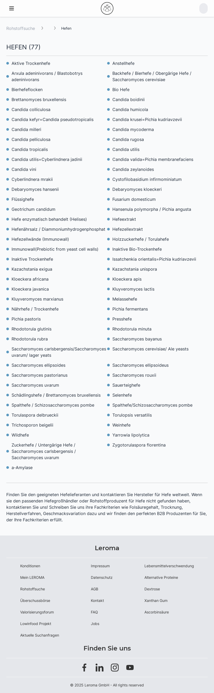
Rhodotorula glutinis (31, 329)
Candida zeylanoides (133, 169)
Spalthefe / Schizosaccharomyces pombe (53, 405)
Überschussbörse (35, 600)
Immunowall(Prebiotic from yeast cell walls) (55, 249)
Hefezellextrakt (127, 229)
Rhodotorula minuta (132, 329)
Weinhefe (121, 425)
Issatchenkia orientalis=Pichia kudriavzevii (154, 259)
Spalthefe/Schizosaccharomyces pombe (152, 405)
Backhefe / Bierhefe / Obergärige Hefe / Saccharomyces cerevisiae (151, 76)
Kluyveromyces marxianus (37, 299)
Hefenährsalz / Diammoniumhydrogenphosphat (58, 229)
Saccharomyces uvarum (35, 385)
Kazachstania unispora (134, 269)
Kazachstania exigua (32, 269)
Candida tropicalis (30, 149)
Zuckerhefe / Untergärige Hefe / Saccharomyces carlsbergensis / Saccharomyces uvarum (44, 451)
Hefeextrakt (124, 219)
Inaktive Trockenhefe (32, 259)
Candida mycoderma (133, 129)
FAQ (94, 612)
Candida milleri (26, 129)
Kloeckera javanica (30, 289)
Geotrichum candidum (33, 209)
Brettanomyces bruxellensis (39, 99)
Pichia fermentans (130, 309)
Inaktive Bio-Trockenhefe (137, 249)
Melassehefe (124, 299)
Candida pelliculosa (31, 139)
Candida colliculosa (31, 109)
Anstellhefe (123, 63)
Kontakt (97, 600)
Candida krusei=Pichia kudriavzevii (147, 119)
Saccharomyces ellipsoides (38, 365)
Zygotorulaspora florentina (139, 445)
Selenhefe (122, 395)
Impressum (100, 566)
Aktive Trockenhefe (31, 63)
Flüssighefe (23, 199)
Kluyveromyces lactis (133, 289)
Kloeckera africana (30, 279)
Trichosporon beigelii (32, 425)
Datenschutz (102, 577)
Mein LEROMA (32, 577)
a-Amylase (22, 467)
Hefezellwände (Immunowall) (40, 239)
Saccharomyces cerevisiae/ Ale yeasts (150, 348)
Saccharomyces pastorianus (39, 375)
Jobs (95, 623)
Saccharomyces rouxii (134, 375)
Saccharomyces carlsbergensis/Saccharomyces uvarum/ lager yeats (59, 352)
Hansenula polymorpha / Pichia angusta (151, 209)
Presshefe (122, 319)
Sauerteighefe (126, 385)
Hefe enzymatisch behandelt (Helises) (49, 219)
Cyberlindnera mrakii (32, 179)
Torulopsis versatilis (132, 415)
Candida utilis (125, 149)
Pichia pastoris (26, 319)
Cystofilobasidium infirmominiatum (147, 179)
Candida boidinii (128, 99)
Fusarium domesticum (134, 199)
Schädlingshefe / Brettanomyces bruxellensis (56, 395)
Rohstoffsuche (20, 28)
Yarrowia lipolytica (130, 435)
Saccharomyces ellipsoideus (140, 365)
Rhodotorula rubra (30, 339)
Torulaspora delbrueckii (35, 415)
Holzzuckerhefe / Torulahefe (140, 239)
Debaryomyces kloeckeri (137, 189)
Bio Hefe (120, 89)
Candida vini (24, 169)
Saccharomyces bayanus (137, 339)
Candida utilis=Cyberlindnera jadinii (47, 159)
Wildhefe (20, 435)
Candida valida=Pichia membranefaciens (152, 159)
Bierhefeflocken (27, 89)
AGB (94, 589)
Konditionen (30, 566)
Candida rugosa (128, 139)
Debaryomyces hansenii (35, 189)
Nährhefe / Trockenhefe (35, 309)
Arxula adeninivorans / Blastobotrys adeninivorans (47, 76)
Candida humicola (130, 109)
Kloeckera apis (127, 279)
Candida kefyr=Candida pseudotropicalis (52, 119)
